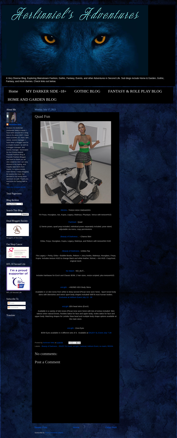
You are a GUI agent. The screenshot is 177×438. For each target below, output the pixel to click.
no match (103, 346)
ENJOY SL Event (65, 346)
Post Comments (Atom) (54, 433)
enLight (63, 287)
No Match (70, 271)
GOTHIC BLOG (87, 91)
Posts (11, 303)
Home (13, 91)
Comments (13, 307)
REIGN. (64, 210)
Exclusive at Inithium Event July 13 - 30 (75, 297)
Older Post (111, 427)
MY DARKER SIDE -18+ (46, 91)
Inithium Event (93, 346)
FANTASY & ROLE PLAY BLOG (135, 91)
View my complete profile (16, 187)
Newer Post (41, 427)
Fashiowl (72, 222)
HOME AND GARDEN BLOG (32, 99)
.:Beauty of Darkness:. (69, 237)
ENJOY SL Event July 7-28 (100, 333)
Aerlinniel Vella (15, 124)
